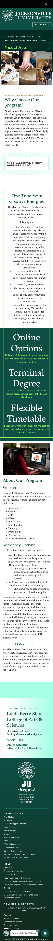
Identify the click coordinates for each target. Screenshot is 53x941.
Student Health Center (13, 851)
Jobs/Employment (11, 830)
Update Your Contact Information (17, 891)
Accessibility (9, 915)
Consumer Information (13, 922)
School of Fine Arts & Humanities (24, 748)
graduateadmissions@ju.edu (28, 734)
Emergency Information (13, 871)
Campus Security (11, 874)
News (6, 841)
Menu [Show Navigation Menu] (42, 25)
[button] (46, 4)
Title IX (7, 888)
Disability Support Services (15, 824)
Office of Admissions (17, 744)
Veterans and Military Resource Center (19, 854)
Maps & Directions (11, 837)
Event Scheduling (11, 827)
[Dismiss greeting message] (38, 931)
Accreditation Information (14, 918)
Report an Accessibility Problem (17, 878)
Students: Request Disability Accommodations (22, 881)
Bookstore (8, 820)
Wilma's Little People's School (16, 858)
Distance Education (12, 925)
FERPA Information (11, 928)
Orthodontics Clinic (11, 847)
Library (7, 834)
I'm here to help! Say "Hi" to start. (24, 933)
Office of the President (13, 844)
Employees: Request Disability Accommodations (23, 884)
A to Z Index (9, 817)
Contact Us (8, 868)
